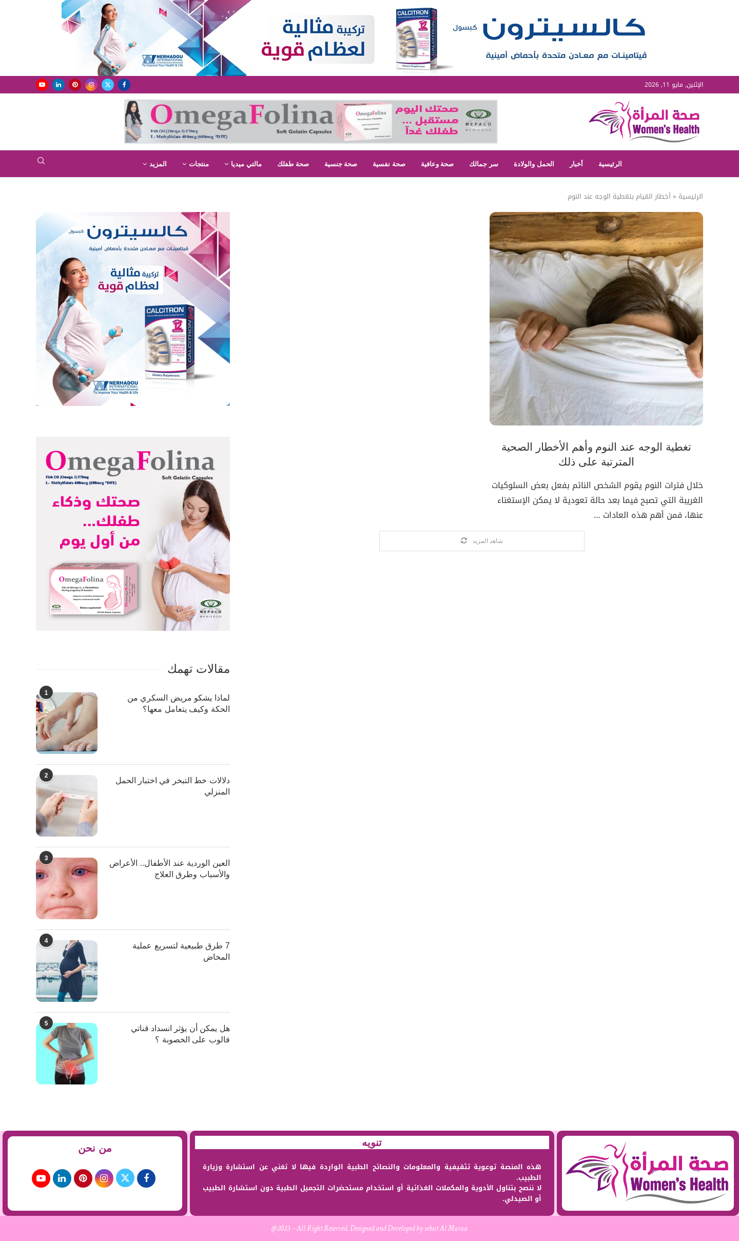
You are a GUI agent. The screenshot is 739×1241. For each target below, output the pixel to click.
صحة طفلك (293, 164)
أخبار (576, 164)
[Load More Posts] (482, 541)
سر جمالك (483, 164)
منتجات (199, 164)
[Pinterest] (75, 85)
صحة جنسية (341, 164)
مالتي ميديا (246, 164)
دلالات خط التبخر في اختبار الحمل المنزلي (172, 786)
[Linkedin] (58, 85)
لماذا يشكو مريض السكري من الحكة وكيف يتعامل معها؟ (178, 703)
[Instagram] (91, 85)
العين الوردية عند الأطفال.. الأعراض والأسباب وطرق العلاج (169, 869)
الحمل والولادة (534, 164)
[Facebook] (124, 85)
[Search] (41, 164)
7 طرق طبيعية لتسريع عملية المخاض (181, 951)
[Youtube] (42, 85)
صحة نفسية (389, 164)
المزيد (158, 164)
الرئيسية (610, 164)
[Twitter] (108, 85)
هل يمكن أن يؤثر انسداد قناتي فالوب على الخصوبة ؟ (180, 1034)
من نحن (95, 1148)
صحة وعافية (437, 164)
